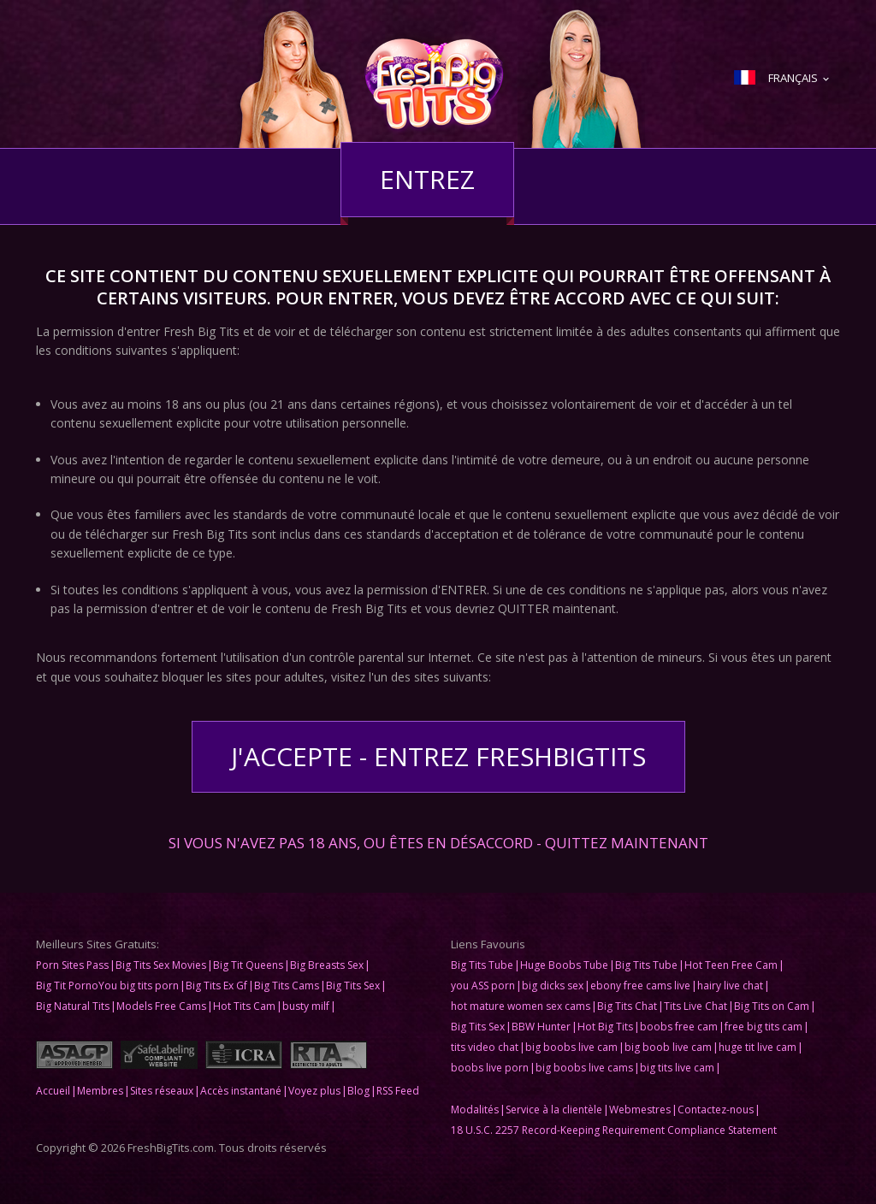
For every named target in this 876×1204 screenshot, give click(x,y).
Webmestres (640, 1109)
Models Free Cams (161, 1006)
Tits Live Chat (695, 1006)
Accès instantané (240, 1090)
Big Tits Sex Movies (160, 965)
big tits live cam (677, 1067)
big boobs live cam (571, 1047)
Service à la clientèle (554, 1109)
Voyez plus (314, 1090)
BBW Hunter (541, 1026)
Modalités (475, 1109)
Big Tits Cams (286, 985)
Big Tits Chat (627, 1006)
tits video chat (484, 1047)
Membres (100, 1090)
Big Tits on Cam (771, 1006)
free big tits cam (763, 1026)
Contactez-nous (716, 1109)
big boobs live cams (584, 1067)
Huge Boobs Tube (564, 965)
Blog (358, 1090)
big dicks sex (552, 985)
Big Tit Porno (67, 985)
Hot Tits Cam (244, 1006)
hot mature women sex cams (520, 1006)
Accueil (53, 1090)
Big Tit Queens (248, 965)
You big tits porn (138, 985)
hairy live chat (730, 985)
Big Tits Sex (353, 985)
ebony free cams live (640, 985)
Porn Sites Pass (72, 965)
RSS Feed (397, 1090)
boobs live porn (490, 1067)
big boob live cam (668, 1047)
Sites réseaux (161, 1090)
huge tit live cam (757, 1047)
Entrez (427, 179)
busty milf (305, 1006)
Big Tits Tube (482, 965)
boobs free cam (679, 1026)
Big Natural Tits (73, 1006)
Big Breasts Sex (327, 965)
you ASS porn (483, 985)
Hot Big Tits (605, 1026)
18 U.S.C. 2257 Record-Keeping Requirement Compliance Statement (614, 1130)
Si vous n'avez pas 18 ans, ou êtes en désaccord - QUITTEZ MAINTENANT (438, 841)
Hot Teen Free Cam (731, 965)
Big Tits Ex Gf (216, 985)
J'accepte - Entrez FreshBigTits (438, 756)
